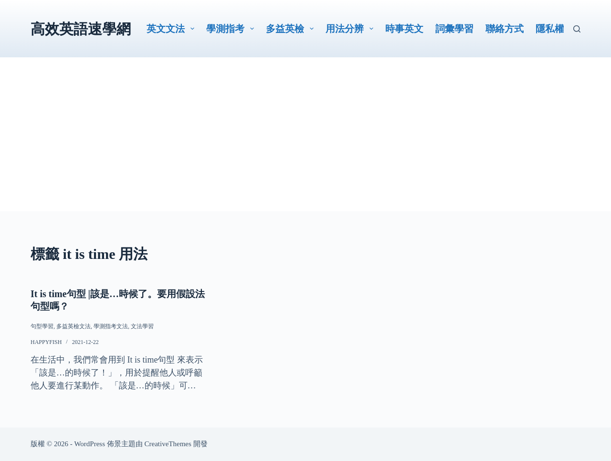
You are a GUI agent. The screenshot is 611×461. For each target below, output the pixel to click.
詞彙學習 (454, 28)
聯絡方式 (504, 28)
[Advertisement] (305, 144)
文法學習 (142, 326)
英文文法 (172, 28)
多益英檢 (291, 28)
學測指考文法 (111, 326)
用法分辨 (351, 28)
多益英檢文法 (73, 326)
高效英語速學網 (81, 29)
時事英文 (404, 28)
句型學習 (42, 326)
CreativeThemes (168, 444)
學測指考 (232, 28)
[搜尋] (576, 28)
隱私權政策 (559, 28)
